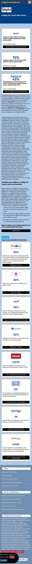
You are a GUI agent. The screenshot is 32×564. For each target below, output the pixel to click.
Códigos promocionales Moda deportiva (12, 509)
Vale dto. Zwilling (16, 292)
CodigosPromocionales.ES (10, 2)
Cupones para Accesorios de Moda (11, 499)
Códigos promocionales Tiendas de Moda (13, 495)
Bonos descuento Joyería (8, 506)
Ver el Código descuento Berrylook (15, 91)
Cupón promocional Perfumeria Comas (16, 320)
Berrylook (16, 230)
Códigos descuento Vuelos (9, 472)
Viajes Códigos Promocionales (9, 486)
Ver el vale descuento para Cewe (16, 374)
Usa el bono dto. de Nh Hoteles (16, 402)
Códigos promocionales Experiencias (11, 482)
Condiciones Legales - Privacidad (13, 551)
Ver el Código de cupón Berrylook (16, 47)
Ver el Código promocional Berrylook (16, 68)
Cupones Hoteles (6, 475)
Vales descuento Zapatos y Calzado (11, 502)
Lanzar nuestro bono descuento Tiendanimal (16, 457)
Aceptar (3, 560)
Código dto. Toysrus (16, 265)
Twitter (5, 237)
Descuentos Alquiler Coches (9, 479)
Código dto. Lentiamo (16, 347)
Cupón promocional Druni (16, 429)
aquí (12, 557)
